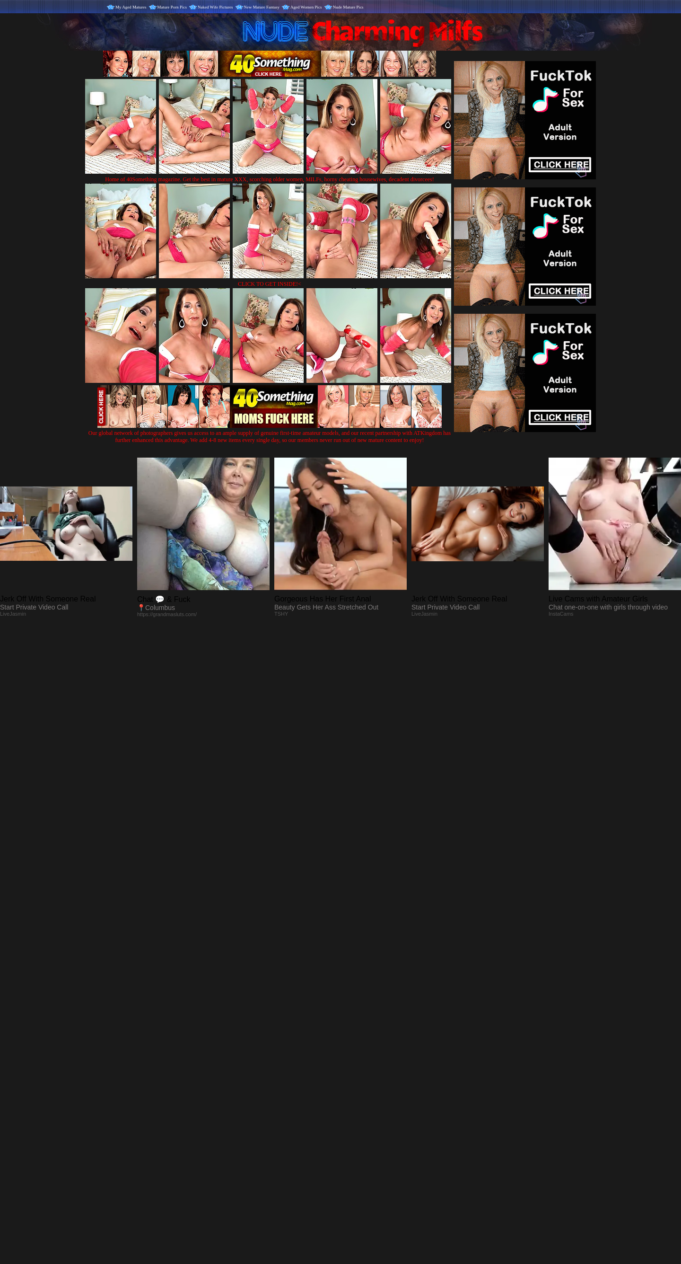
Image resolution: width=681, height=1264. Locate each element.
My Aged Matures (131, 7)
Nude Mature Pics (348, 7)
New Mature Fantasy (261, 7)
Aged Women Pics (306, 7)
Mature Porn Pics (172, 7)
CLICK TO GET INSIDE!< (269, 284)
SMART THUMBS (357, 1066)
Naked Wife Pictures (215, 7)
